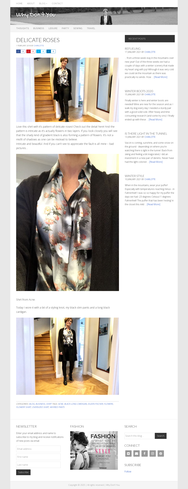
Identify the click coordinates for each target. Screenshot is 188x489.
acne (60, 403)
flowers (108, 403)
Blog (32, 403)
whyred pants (57, 407)
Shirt (49, 403)
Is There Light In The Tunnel (146, 133)
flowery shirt (23, 407)
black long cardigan (75, 403)
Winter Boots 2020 (139, 91)
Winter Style (134, 176)
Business (40, 403)
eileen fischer (95, 403)
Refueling (132, 48)
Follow (127, 471)
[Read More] (160, 77)
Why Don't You (36, 15)
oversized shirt (40, 407)
